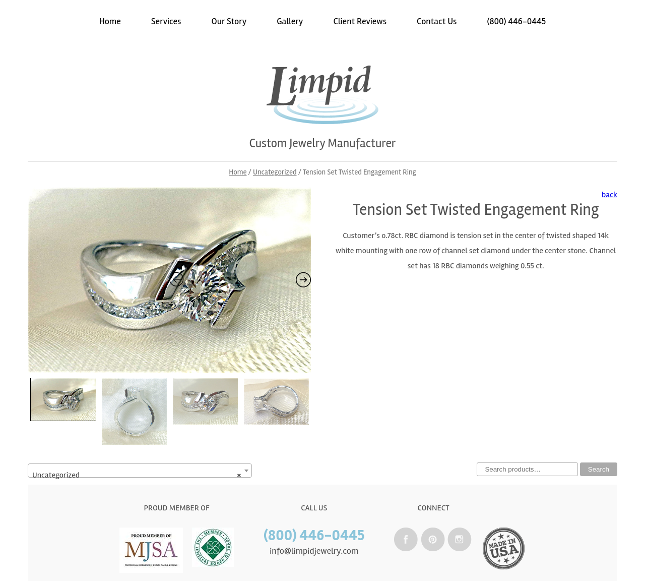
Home (110, 21)
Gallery (290, 21)
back (609, 195)
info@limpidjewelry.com (314, 550)
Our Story (229, 21)
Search (598, 469)
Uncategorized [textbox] (136, 475)
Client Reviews (359, 21)
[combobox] (140, 470)
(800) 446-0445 (516, 21)
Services (166, 21)
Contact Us (437, 21)
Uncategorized (275, 172)
